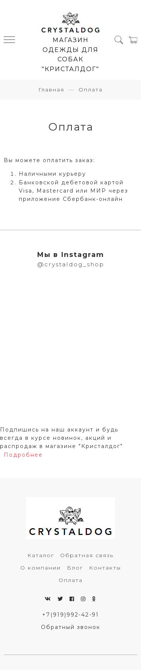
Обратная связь (87, 555)
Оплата (71, 580)
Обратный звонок (70, 627)
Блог (75, 567)
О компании (40, 567)
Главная (51, 89)
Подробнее (23, 454)
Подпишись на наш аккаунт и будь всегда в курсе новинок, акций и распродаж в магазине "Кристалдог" (61, 438)
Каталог (40, 555)
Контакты (105, 567)
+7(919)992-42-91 (70, 614)
